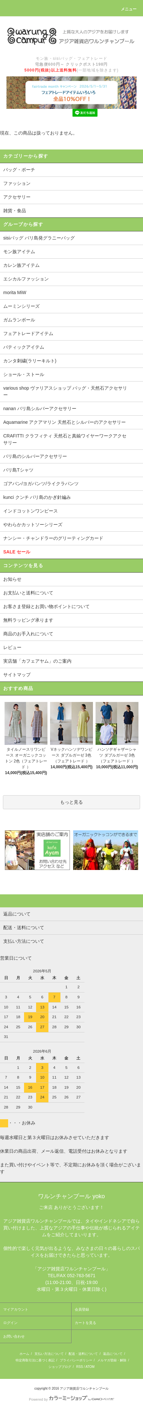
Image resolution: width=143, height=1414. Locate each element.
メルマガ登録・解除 (111, 1360)
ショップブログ (59, 1367)
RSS (79, 1367)
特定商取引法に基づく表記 (35, 1360)
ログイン (10, 1323)
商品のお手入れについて (28, 633)
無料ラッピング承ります (28, 620)
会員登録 (82, 1309)
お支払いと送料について (28, 592)
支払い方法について (49, 1354)
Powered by (71, 1399)
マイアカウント (15, 1309)
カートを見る (85, 1323)
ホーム (24, 1354)
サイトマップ (17, 674)
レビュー (12, 647)
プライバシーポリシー (76, 1360)
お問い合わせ (14, 1336)
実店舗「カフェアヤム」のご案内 (37, 661)
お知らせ (12, 579)
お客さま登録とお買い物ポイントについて (46, 606)
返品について (113, 1354)
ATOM (90, 1367)
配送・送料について (83, 1354)
